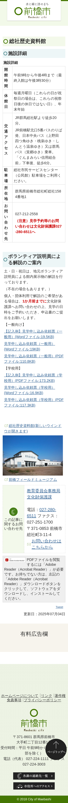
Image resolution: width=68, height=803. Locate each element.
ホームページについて (19, 696)
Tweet (59, 607)
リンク (46, 696)
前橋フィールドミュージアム (33, 479)
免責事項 (14, 700)
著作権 (60, 696)
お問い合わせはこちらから (46, 544)
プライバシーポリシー (42, 700)
